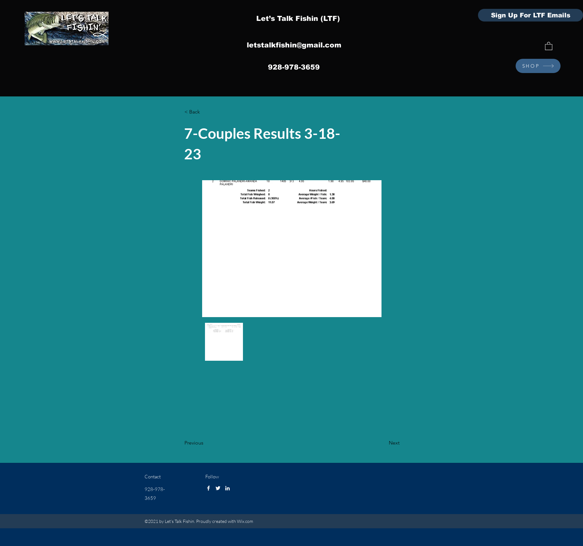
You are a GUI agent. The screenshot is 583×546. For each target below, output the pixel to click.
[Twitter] (218, 488)
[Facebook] (208, 488)
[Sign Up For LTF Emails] (530, 15)
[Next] (384, 443)
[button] (548, 45)
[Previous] (205, 443)
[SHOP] (538, 66)
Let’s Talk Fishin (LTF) (298, 18)
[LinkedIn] (227, 488)
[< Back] (205, 112)
